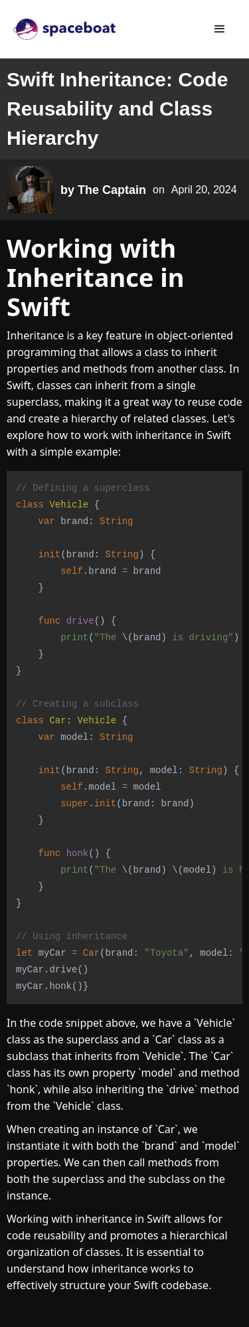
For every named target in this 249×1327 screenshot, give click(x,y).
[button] (220, 29)
